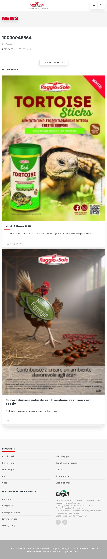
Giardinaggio (62, 456)
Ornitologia (8, 469)
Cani (4, 476)
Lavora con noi (9, 519)
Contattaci (7, 505)
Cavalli (59, 469)
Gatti (4, 482)
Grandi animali (63, 482)
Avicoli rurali (8, 456)
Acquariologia (63, 476)
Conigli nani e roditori (67, 463)
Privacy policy (9, 525)
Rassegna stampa (11, 512)
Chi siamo (7, 499)
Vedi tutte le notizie (53, 62)
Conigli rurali (8, 463)
